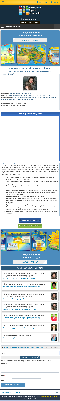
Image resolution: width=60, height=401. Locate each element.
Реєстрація (43, 2)
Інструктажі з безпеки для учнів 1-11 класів (19, 278)
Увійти (54, 2)
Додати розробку (31, 22)
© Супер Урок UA (11, 392)
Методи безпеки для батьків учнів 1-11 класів (20, 309)
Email (3, 380)
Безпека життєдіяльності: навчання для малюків (21, 338)
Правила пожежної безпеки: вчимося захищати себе (22, 286)
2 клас (42, 347)
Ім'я (3, 376)
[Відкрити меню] (57, 26)
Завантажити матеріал (30, 220)
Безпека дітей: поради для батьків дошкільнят (20, 299)
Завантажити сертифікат (30, 226)
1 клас (37, 347)
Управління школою (10, 347)
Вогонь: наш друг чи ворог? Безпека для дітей (20, 328)
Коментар (5, 363)
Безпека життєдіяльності (26, 347)
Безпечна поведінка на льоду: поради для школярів (22, 318)
